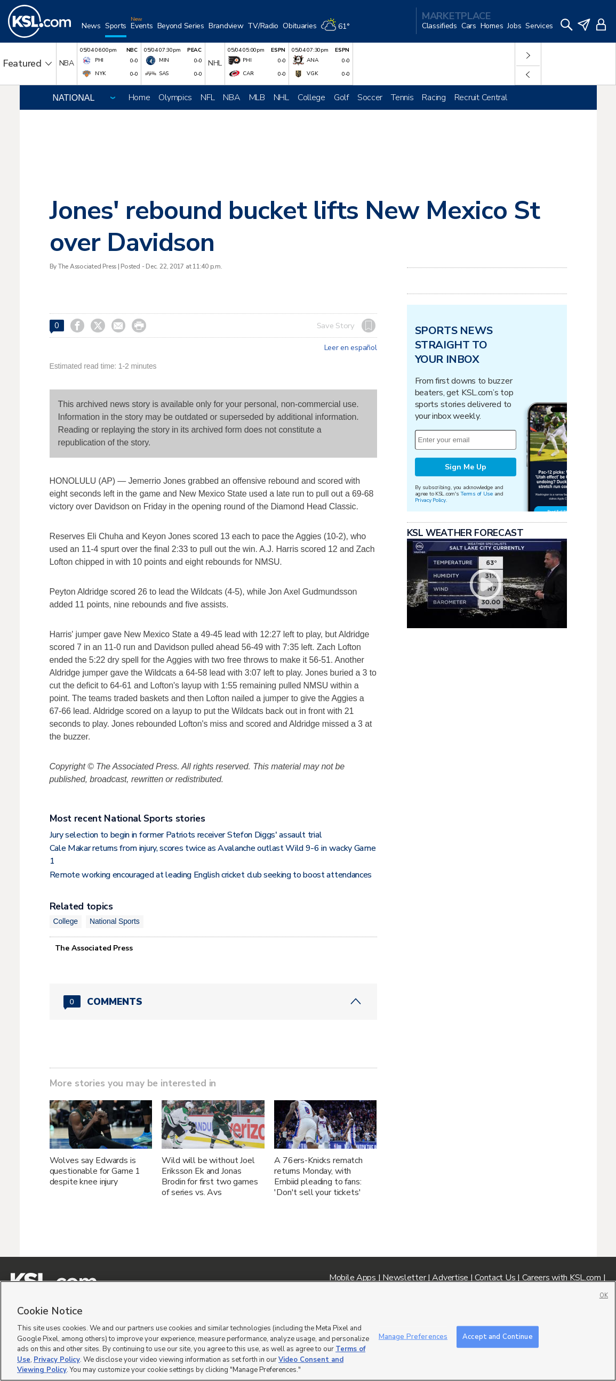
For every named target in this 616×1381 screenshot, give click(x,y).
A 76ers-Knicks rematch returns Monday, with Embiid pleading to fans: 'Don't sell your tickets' (318, 1176)
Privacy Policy (430, 500)
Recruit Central (480, 97)
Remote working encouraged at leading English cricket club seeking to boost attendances (211, 875)
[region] (308, 1331)
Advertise (450, 1277)
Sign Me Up (465, 467)
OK (603, 1295)
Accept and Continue (497, 1336)
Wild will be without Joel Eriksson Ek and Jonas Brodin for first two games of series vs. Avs (210, 1176)
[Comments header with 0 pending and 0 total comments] (213, 1002)
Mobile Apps (352, 1277)
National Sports (115, 921)
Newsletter (404, 1277)
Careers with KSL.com (561, 1277)
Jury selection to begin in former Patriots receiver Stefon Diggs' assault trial (186, 835)
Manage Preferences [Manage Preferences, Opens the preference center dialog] (413, 1336)
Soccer (369, 97)
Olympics (175, 97)
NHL (281, 97)
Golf (341, 97)
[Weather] (337, 30)
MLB (257, 97)
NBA (231, 97)
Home (139, 97)
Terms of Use (476, 493)
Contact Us (495, 1277)
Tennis (402, 97)
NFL (207, 97)
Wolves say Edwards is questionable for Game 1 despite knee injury (95, 1171)
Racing (433, 97)
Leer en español (350, 348)
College (311, 97)
